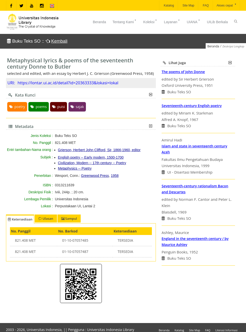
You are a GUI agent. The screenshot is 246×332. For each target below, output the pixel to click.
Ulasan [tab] (45, 218)
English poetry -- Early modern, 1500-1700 (91, 157)
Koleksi (150, 21)
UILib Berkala (217, 22)
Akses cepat (227, 5)
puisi (58, 106)
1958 (115, 176)
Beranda (99, 22)
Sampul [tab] (69, 218)
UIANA (193, 21)
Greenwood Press (95, 176)
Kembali (59, 41)
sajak (77, 106)
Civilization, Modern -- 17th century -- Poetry (92, 163)
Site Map (188, 5)
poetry (17, 106)
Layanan (172, 21)
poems (38, 106)
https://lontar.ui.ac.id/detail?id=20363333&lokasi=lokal (67, 83)
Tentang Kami (125, 21)
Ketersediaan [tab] (20, 219)
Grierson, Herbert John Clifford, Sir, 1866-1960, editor (99, 150)
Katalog (168, 5)
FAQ (205, 5)
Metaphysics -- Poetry (75, 168)
